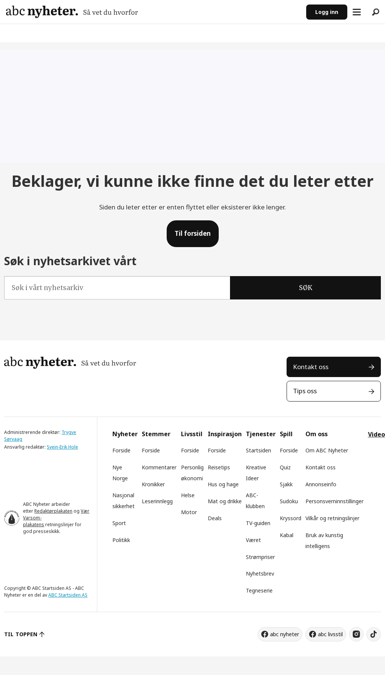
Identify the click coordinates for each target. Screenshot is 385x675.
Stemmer (156, 434)
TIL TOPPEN (20, 634)
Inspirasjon (225, 434)
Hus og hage (223, 484)
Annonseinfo (320, 484)
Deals (215, 518)
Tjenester (261, 434)
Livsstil (191, 434)
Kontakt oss (310, 366)
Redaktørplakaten (53, 511)
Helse (188, 495)
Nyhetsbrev (260, 573)
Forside (121, 450)
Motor (189, 512)
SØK (305, 288)
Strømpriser (260, 556)
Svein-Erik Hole (62, 447)
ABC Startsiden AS (67, 595)
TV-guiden (258, 523)
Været (253, 540)
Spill (286, 434)
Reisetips (219, 467)
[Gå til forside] (72, 12)
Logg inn (326, 11)
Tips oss (305, 390)
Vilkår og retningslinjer (332, 518)
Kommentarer (159, 467)
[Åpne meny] (357, 12)
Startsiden (258, 450)
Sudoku (289, 501)
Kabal (286, 535)
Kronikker (153, 484)
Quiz (285, 467)
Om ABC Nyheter (326, 450)
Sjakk (286, 484)
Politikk (121, 540)
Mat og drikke (225, 501)
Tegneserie (259, 590)
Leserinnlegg (157, 501)
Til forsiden (193, 233)
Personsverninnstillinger (334, 501)
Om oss (316, 434)
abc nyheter (284, 634)
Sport (119, 523)
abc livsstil (330, 634)
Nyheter (125, 434)
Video (376, 434)
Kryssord (290, 518)
